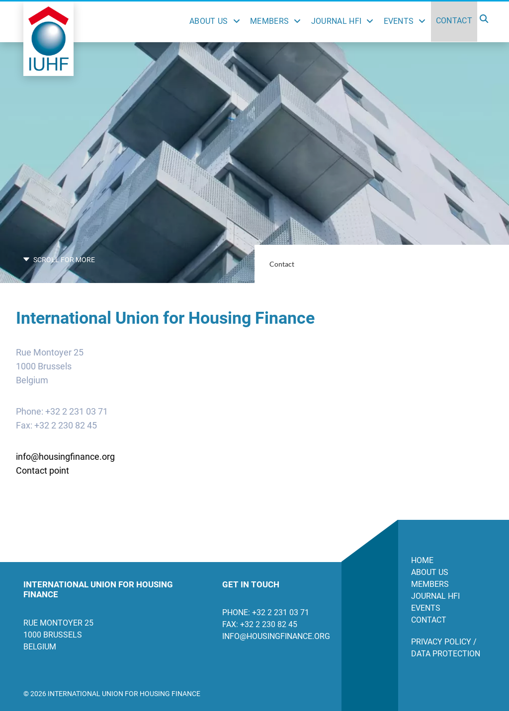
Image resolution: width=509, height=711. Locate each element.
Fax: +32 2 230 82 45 (259, 624)
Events (399, 21)
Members (269, 21)
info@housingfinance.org (65, 456)
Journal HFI (336, 21)
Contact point (42, 470)
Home (422, 560)
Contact (454, 20)
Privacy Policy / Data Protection (445, 647)
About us (429, 572)
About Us (208, 21)
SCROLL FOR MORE (59, 260)
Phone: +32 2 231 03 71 (265, 612)
